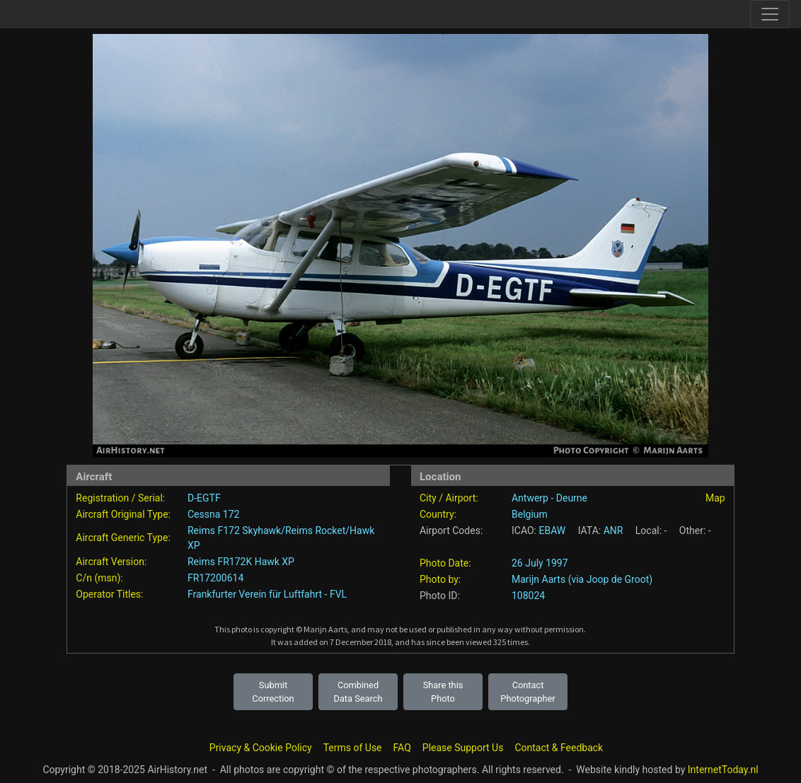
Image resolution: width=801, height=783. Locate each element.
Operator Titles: (109, 594)
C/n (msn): (99, 578)
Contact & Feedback (558, 747)
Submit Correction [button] (273, 692)
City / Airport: (449, 498)
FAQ (402, 747)
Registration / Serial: (120, 498)
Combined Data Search (358, 692)
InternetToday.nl (723, 769)
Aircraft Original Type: (123, 514)
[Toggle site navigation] (770, 14)
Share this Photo (443, 692)
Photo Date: (445, 563)
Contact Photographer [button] (527, 692)
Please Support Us (463, 747)
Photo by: (440, 579)
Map (715, 498)
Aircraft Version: (111, 561)
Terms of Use (352, 747)
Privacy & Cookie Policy (260, 747)
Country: (438, 514)
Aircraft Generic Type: (123, 537)
